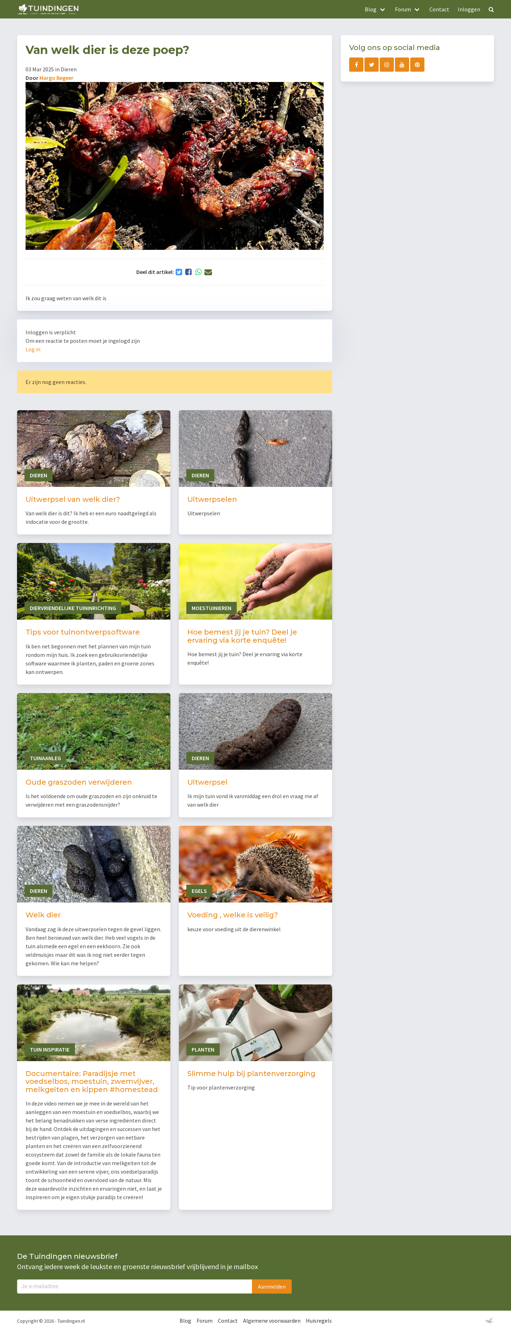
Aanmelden (272, 1286)
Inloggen (469, 9)
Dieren (38, 475)
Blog (185, 1320)
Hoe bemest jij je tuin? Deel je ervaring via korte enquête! (242, 636)
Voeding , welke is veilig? (232, 915)
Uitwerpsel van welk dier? (73, 499)
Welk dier (43, 915)
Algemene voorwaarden (272, 1320)
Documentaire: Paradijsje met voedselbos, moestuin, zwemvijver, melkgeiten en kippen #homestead (92, 1081)
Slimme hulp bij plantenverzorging (251, 1073)
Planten (203, 1049)
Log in (33, 349)
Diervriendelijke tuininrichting (73, 607)
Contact (439, 9)
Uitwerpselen (212, 499)
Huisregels (319, 1320)
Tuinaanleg (45, 758)
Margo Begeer (56, 77)
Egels (199, 890)
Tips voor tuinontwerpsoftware (83, 632)
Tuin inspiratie (50, 1049)
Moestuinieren (211, 607)
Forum (205, 1320)
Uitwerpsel (207, 782)
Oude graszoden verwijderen (79, 782)
